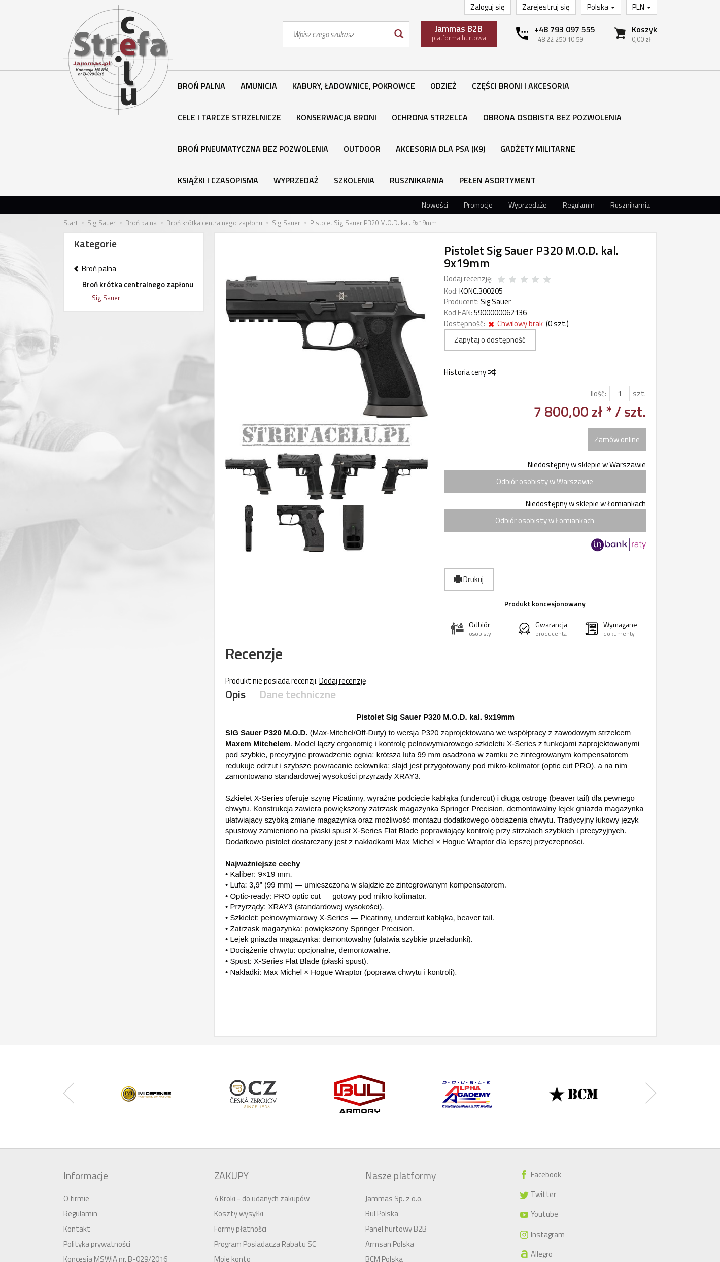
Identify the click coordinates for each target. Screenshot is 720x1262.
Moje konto (232, 1160)
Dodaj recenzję (342, 593)
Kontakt (76, 1130)
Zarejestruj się (546, 7)
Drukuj (469, 485)
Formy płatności (240, 1130)
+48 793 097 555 (564, 29)
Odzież (443, 86)
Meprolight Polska (394, 1175)
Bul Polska (381, 1114)
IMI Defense (384, 1191)
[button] (477, 535)
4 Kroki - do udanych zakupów (262, 1099)
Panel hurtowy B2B (396, 1130)
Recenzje (264, 563)
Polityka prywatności (96, 1145)
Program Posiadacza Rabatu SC (265, 1145)
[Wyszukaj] (398, 34)
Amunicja (259, 86)
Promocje (478, 110)
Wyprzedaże (527, 110)
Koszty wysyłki (238, 1114)
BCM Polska (384, 1160)
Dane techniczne (293, 606)
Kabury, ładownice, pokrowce (353, 86)
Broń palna (201, 86)
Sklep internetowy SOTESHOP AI (612, 1253)
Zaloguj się (487, 7)
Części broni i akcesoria (520, 86)
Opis (235, 606)
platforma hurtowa (459, 32)
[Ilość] (619, 299)
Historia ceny (469, 278)
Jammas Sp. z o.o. (394, 1099)
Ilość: (598, 299)
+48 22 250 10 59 (558, 39)
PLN (641, 7)
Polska (601, 7)
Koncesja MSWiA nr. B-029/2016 (115, 1160)
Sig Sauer (496, 207)
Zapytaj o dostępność (490, 245)
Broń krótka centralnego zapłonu (137, 190)
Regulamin (579, 110)
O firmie (76, 1099)
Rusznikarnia (630, 110)
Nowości (435, 110)
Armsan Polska (389, 1145)
